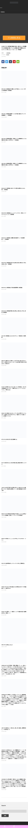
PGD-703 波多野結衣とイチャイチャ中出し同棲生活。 (13, 563)
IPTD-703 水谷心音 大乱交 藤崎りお (9, 439)
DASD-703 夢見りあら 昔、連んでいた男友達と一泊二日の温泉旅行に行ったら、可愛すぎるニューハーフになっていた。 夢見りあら (13, 388)
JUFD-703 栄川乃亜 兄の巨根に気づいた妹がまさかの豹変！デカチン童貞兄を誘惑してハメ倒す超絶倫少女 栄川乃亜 (13, 489)
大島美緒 (8, 53)
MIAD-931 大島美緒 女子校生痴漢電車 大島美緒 (11, 287)
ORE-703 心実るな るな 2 (7, 644)
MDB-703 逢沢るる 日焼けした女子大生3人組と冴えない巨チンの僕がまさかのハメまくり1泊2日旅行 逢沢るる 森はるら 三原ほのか (13, 362)
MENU (3, 12)
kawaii (7, 54)
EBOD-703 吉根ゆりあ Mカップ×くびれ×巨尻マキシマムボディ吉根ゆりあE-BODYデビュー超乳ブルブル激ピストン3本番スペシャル (13, 415)
